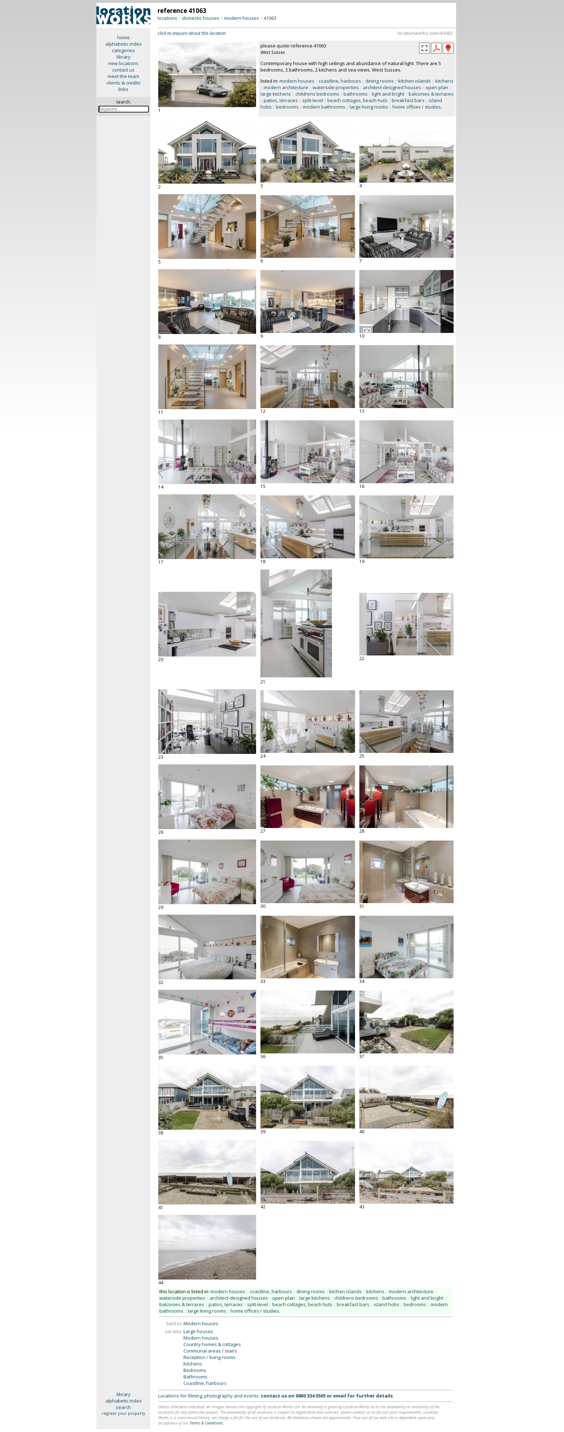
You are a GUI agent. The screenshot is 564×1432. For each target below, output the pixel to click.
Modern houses (200, 1323)
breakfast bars (408, 100)
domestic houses (200, 18)
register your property (123, 1413)
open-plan (437, 87)
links (123, 89)
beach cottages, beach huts (357, 100)
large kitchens (275, 94)
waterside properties (336, 87)
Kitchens (192, 1363)
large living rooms (369, 107)
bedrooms (287, 107)
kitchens (444, 81)
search (123, 1407)
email (339, 1395)
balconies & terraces (431, 94)
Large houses (198, 1331)
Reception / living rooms (209, 1357)
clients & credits (123, 82)
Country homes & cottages (212, 1344)
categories (123, 50)
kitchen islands (414, 81)
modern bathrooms (324, 107)
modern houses (241, 18)
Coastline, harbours (205, 1383)
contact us (123, 70)
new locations (123, 63)
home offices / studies (416, 107)
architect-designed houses (392, 87)
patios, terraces (281, 100)
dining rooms (379, 81)
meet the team (123, 76)
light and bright (388, 94)
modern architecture (286, 87)
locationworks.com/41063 (424, 33)
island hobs (386, 1304)
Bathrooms (195, 1376)
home (123, 37)
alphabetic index (123, 44)
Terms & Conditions (206, 1423)
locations (167, 18)
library (124, 57)
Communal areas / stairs (210, 1351)
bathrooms (356, 94)
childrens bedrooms (317, 94)
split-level (312, 100)
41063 (270, 18)
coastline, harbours (340, 81)
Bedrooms (194, 1370)
